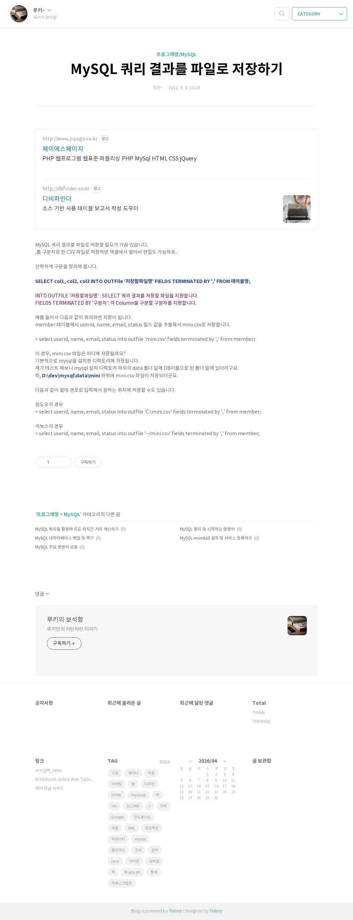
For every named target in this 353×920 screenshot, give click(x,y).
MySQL (72, 515)
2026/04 (208, 761)
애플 (114, 828)
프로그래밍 (48, 515)
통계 (153, 872)
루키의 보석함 (65, 620)
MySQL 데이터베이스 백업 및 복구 (64, 538)
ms (114, 806)
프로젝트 (152, 828)
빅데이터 (118, 839)
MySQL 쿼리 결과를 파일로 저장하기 (176, 69)
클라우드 (118, 850)
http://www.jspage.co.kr (70, 139)
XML (131, 828)
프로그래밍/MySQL (177, 55)
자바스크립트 (121, 883)
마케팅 (116, 784)
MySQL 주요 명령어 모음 (56, 547)
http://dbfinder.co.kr (66, 189)
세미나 (133, 773)
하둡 (151, 773)
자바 (163, 806)
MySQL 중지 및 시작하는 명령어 (207, 529)
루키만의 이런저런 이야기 (72, 629)
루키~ (42, 10)
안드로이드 (142, 817)
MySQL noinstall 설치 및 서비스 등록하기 (216, 538)
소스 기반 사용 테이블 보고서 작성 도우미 (90, 209)
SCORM (133, 806)
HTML (116, 795)
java (115, 861)
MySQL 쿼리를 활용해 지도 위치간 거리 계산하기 (77, 529)
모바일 (154, 861)
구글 (114, 773)
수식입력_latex (48, 771)
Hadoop (138, 795)
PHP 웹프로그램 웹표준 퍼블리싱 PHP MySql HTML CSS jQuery (119, 159)
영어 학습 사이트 (49, 788)
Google (117, 817)
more (165, 761)
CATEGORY (320, 14)
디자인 (149, 784)
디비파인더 (57, 199)
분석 (154, 850)
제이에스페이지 (62, 149)
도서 (138, 850)
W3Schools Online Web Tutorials (64, 779)
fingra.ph (132, 872)
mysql (140, 839)
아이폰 (134, 861)
